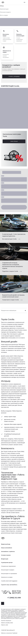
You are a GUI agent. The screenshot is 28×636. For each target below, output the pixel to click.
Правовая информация (6, 620)
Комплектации (4, 9)
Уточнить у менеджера (14, 76)
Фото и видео (4, 15)
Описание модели (5, 12)
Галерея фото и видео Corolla (10, 299)
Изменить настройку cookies (7, 622)
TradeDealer (14, 633)
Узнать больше (14, 141)
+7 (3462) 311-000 (14, 598)
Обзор (2, 6)
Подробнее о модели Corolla (10, 271)
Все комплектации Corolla (9, 239)
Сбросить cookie (4, 624)
